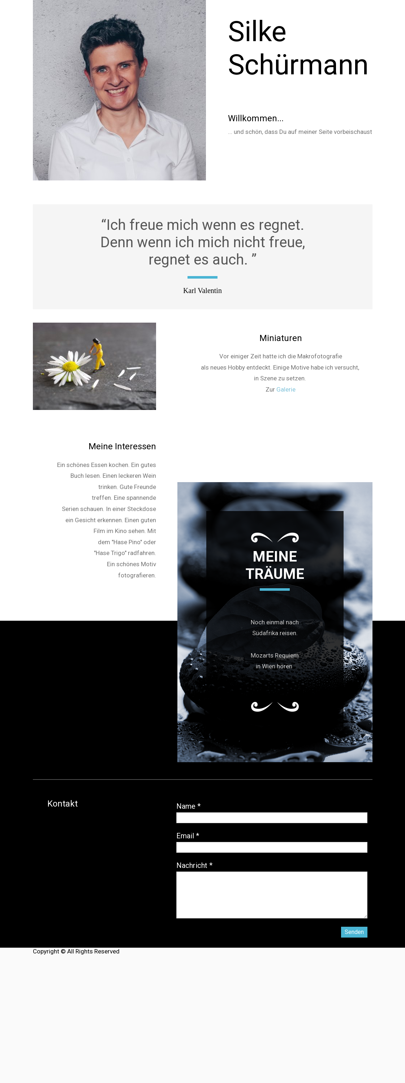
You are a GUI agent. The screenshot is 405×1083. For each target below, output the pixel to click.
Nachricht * (194, 865)
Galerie (286, 389)
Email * (187, 835)
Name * (188, 806)
